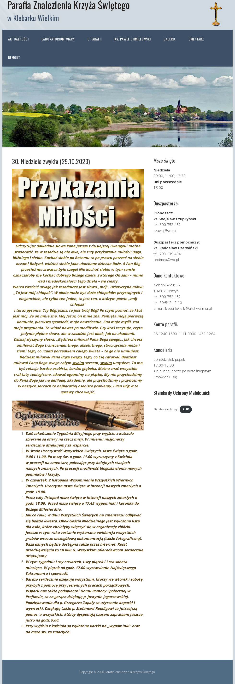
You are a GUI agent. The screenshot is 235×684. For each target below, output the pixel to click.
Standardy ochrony (165, 409)
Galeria (170, 38)
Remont (14, 57)
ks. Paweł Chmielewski (132, 38)
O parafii (95, 38)
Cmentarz (196, 38)
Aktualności (18, 38)
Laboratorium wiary (58, 38)
